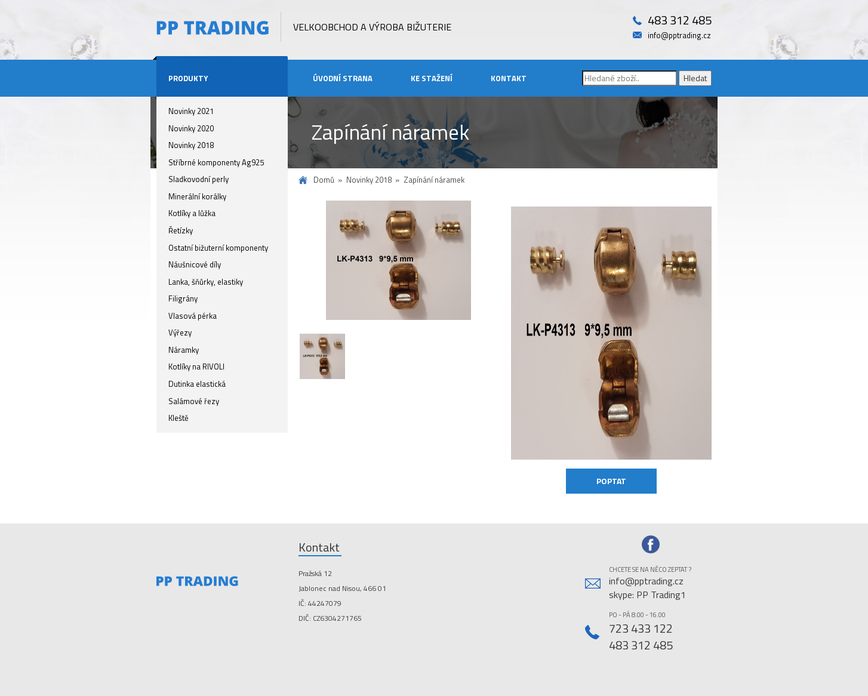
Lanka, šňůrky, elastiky (205, 282)
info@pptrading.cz (679, 35)
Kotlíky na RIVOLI (196, 366)
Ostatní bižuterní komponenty (218, 248)
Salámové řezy (193, 401)
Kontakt (509, 78)
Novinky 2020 (191, 128)
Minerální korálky (197, 196)
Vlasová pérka (192, 316)
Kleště (178, 418)
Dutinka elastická (197, 384)
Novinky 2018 (191, 145)
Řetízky (180, 230)
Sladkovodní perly (198, 179)
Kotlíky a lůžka (192, 213)
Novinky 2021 (191, 111)
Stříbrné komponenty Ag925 (216, 162)
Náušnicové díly (194, 264)
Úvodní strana (343, 78)
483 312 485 (680, 20)
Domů (323, 180)
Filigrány (183, 298)
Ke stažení (432, 78)
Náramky (183, 350)
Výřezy (180, 332)
